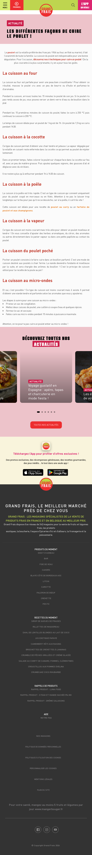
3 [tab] (46, 413)
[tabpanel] (46, 378)
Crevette (46, 598)
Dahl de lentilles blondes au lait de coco (46, 632)
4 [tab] (49, 413)
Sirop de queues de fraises (46, 621)
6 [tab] (55, 413)
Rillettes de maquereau (46, 626)
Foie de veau (46, 564)
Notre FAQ (46, 717)
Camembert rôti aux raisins (46, 643)
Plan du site (43, 790)
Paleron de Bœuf (46, 592)
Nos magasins (43, 736)
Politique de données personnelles (43, 746)
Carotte (46, 586)
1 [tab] (38, 413)
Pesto (46, 603)
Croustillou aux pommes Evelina (46, 666)
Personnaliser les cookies (43, 768)
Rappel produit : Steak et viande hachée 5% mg (46, 694)
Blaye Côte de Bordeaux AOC (46, 575)
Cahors (46, 569)
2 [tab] (43, 413)
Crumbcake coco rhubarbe (46, 672)
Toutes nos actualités (46, 425)
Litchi (46, 581)
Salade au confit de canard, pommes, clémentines (46, 660)
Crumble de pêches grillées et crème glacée (46, 655)
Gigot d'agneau (46, 552)
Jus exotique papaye (46, 638)
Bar (46, 558)
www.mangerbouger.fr (49, 809)
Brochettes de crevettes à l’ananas (46, 649)
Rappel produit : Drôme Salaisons (46, 700)
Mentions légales (43, 779)
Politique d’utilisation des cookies (43, 757)
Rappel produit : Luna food (46, 689)
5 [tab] (52, 413)
